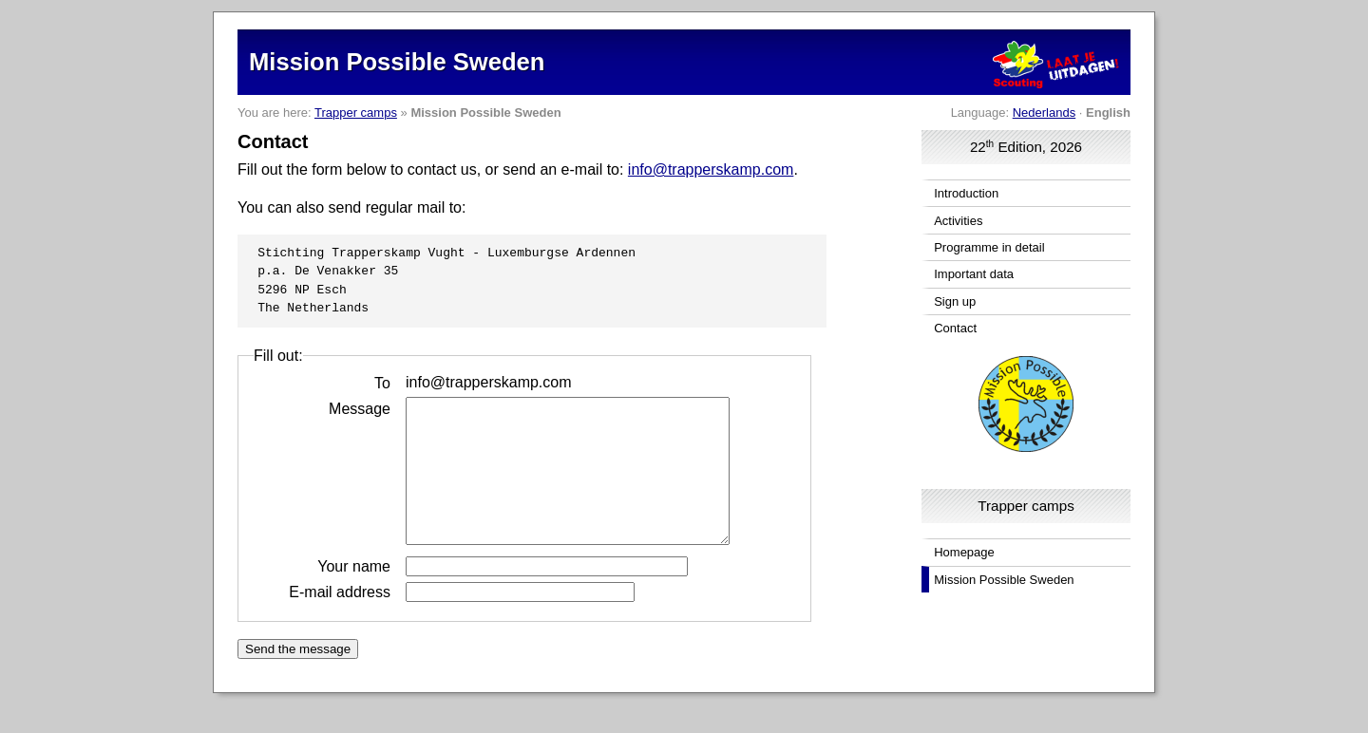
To (382, 382)
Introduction (966, 193)
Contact (955, 328)
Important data (974, 274)
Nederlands (1044, 112)
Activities (958, 221)
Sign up (955, 301)
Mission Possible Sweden (1004, 580)
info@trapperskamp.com (711, 169)
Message (359, 408)
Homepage (964, 552)
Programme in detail (989, 247)
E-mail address (339, 619)
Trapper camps (355, 112)
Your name (353, 594)
